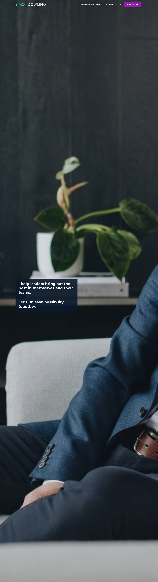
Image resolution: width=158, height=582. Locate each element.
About (96, 4)
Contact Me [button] (132, 4)
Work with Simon (84, 4)
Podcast (118, 4)
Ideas (103, 4)
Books (110, 4)
